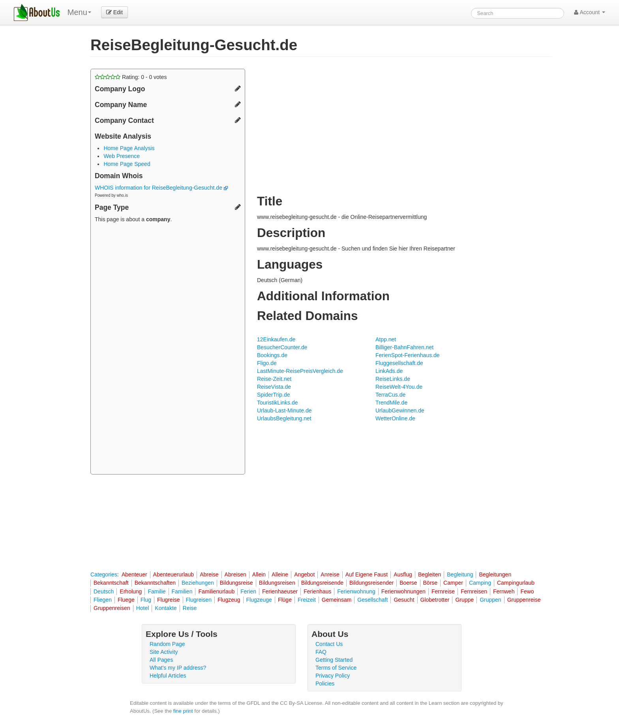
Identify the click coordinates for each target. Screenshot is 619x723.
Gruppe (464, 600)
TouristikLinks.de (277, 402)
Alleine (280, 574)
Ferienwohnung (356, 591)
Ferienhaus (317, 591)
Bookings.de (272, 355)
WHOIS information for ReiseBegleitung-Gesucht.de (161, 188)
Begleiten (429, 574)
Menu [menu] (79, 12)
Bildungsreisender (371, 583)
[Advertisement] (168, 349)
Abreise (209, 574)
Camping (480, 583)
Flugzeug (229, 600)
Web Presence (121, 156)
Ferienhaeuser (280, 591)
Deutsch (104, 591)
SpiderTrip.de (273, 395)
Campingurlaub (516, 583)
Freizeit (307, 600)
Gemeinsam (336, 600)
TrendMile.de (391, 402)
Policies (324, 683)
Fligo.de (267, 363)
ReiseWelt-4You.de (398, 387)
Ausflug (403, 574)
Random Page (167, 644)
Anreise (330, 574)
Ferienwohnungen (403, 591)
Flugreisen (199, 600)
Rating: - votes (131, 77)
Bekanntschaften (155, 583)
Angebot (304, 574)
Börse (430, 583)
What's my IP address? (178, 668)
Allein (259, 574)
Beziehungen (198, 583)
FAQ (320, 652)
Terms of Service (335, 668)
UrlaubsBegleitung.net (284, 418)
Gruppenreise (524, 600)
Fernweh (503, 591)
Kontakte (165, 608)
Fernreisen (474, 591)
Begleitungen (495, 574)
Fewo (527, 591)
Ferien (248, 591)
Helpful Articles (168, 675)
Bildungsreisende (322, 583)
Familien (182, 591)
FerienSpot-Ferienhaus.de (407, 355)
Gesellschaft (372, 600)
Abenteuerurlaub (173, 574)
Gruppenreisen (112, 608)
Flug (146, 600)
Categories (103, 574)
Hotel (142, 608)
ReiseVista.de (274, 387)
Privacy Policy (332, 675)
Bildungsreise (236, 583)
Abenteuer (134, 574)
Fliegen (103, 600)
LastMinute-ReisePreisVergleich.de (300, 371)
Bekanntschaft (111, 583)
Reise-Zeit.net (274, 379)
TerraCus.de (390, 395)
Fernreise (443, 591)
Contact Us (329, 644)
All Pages (161, 660)
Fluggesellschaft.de (399, 363)
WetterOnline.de (395, 418)
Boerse (408, 583)
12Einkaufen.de (276, 339)
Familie (156, 591)
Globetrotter (435, 600)
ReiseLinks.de (392, 379)
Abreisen (235, 574)
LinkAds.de (389, 371)
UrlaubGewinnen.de (399, 410)
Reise (190, 608)
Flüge (285, 600)
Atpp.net (385, 339)
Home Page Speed (126, 164)
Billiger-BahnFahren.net (404, 347)
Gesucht (404, 600)
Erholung (131, 591)
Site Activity (164, 652)
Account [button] (589, 12)
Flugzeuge (259, 600)
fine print (183, 711)
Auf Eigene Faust (366, 574)
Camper (453, 583)
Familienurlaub (216, 591)
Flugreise (168, 600)
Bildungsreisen (277, 583)
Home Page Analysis (128, 148)
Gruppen (490, 600)
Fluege (126, 600)
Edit (114, 12)
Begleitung (460, 574)
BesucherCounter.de (282, 347)
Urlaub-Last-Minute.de (284, 410)
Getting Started (334, 660)
